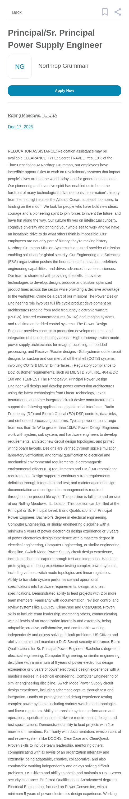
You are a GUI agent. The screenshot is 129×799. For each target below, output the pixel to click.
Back (17, 12)
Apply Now (64, 90)
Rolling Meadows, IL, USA (32, 115)
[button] (117, 14)
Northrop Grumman (63, 65)
